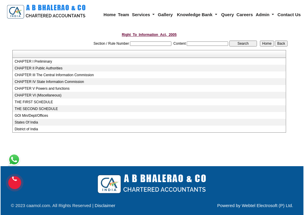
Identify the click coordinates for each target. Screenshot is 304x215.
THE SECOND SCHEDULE (36, 109)
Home (109, 14)
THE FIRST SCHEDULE (34, 102)
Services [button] (141, 14)
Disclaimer (105, 205)
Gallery (165, 14)
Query (227, 14)
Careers (244, 14)
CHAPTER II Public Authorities (39, 68)
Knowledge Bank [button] (195, 14)
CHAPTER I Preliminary (33, 61)
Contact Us (289, 14)
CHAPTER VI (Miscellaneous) (38, 95)
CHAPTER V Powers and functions (42, 88)
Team (123, 14)
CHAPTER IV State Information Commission (49, 82)
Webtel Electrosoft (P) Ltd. (267, 205)
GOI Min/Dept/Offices (31, 116)
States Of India (26, 122)
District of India (26, 129)
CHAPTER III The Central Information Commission (54, 75)
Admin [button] (263, 14)
